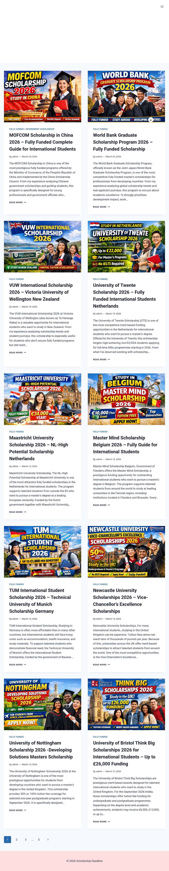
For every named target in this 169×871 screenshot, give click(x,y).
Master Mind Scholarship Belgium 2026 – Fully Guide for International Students (125, 444)
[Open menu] (162, 6)
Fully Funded (16, 129)
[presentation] (42, 96)
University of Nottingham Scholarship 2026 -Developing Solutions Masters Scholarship (41, 750)
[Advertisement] (84, 38)
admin (15, 156)
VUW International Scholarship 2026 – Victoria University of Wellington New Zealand (41, 292)
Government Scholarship (40, 129)
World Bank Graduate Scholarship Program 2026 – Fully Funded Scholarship (123, 142)
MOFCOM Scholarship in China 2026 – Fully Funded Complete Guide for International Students (42, 142)
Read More (17, 202)
